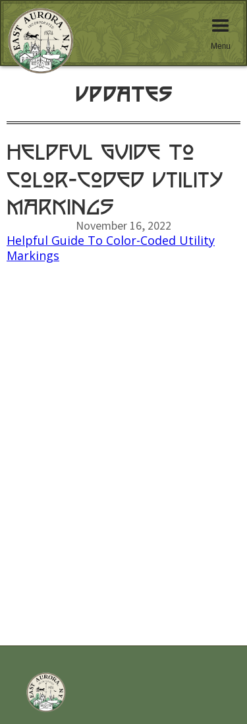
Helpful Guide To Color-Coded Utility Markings (111, 247)
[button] (221, 33)
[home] (34, 46)
